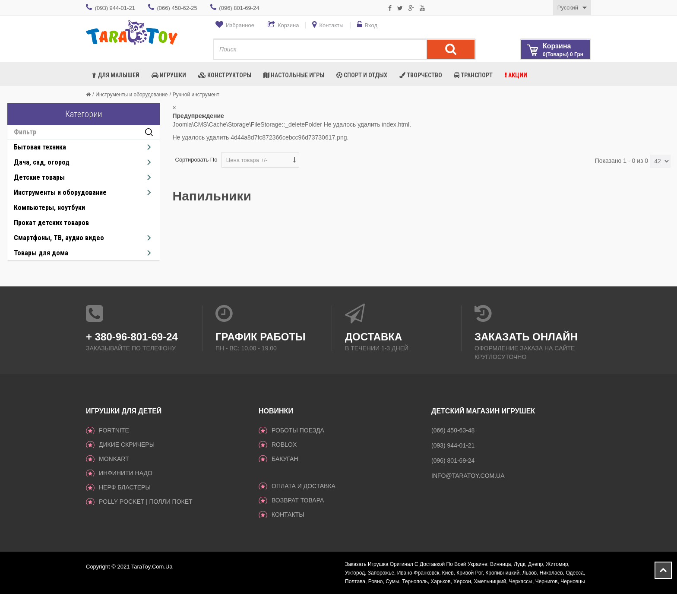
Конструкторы (224, 75)
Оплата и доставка (303, 486)
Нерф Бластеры (125, 487)
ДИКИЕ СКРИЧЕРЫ (127, 444)
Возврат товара (298, 500)
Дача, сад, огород (42, 162)
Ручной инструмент (196, 95)
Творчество (420, 75)
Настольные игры (293, 75)
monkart (114, 458)
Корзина (288, 25)
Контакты (331, 25)
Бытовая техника (40, 147)
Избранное (240, 25)
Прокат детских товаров (51, 223)
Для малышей (115, 75)
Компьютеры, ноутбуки (49, 207)
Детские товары (39, 177)
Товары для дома (41, 253)
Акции (516, 75)
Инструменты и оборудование (131, 95)
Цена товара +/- (247, 160)
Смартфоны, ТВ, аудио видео (59, 238)
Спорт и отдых (361, 75)
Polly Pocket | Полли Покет (146, 501)
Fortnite (114, 430)
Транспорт (473, 75)
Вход (371, 25)
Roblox (284, 444)
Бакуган (285, 458)
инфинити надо (125, 473)
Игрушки (169, 75)
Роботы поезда (298, 430)
